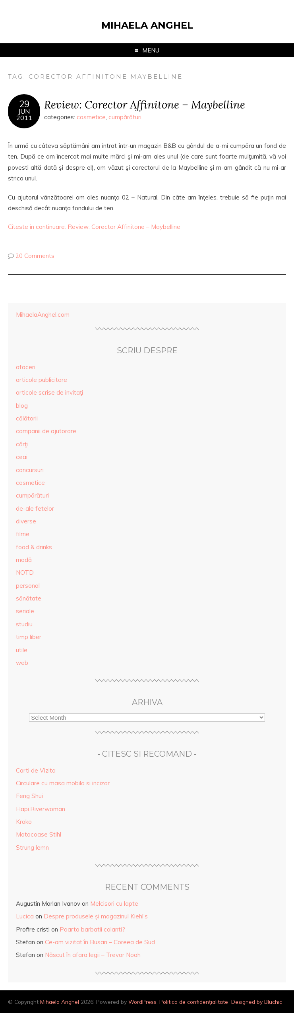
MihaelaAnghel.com (43, 314)
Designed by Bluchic (256, 1001)
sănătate (28, 598)
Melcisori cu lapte (114, 903)
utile (21, 650)
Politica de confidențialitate (193, 1001)
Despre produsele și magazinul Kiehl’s (96, 916)
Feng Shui (29, 796)
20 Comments (34, 256)
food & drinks (34, 547)
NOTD (25, 572)
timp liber (28, 637)
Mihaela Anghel (147, 25)
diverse (26, 521)
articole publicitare (41, 380)
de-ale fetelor (35, 508)
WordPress (142, 1001)
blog (22, 405)
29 (24, 104)
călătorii (27, 418)
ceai (21, 457)
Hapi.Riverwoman (40, 809)
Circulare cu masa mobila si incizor (63, 783)
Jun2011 (24, 114)
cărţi (22, 444)
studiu (24, 624)
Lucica (25, 916)
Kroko (24, 821)
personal (28, 585)
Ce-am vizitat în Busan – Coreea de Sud (100, 942)
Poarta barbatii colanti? (92, 929)
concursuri (30, 470)
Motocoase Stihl (38, 834)
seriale (25, 611)
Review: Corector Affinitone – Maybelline (144, 104)
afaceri (25, 367)
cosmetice (91, 117)
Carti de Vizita (36, 770)
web (22, 662)
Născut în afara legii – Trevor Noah (93, 955)
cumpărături (124, 117)
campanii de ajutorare (46, 431)
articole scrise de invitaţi (49, 392)
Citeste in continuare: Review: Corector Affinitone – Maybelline (94, 226)
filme (22, 534)
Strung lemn (32, 847)
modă (24, 560)
